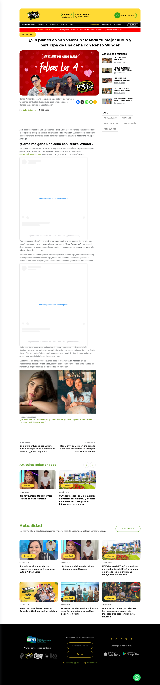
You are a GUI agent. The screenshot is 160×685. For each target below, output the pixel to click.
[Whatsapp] (86, 102)
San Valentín (130, 123)
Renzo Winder (110, 129)
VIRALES (64, 25)
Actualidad (27, 34)
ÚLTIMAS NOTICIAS (28, 25)
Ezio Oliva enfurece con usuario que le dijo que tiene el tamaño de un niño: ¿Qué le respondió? (37, 449)
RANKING (117, 25)
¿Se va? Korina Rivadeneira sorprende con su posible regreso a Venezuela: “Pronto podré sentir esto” (56, 421)
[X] (82, 102)
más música (128, 529)
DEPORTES (54, 25)
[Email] (91, 102)
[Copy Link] (95, 102)
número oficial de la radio (30, 154)
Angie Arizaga (110, 118)
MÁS (71, 25)
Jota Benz (126, 118)
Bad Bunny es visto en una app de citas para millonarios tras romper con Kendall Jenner (77, 449)
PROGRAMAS (106, 25)
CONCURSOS (94, 25)
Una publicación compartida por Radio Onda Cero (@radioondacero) (53, 236)
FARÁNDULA (42, 25)
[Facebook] (78, 102)
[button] (86, 465)
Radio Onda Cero (29, 110)
